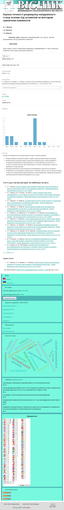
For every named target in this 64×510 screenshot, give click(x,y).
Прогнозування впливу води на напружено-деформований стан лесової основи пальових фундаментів (31, 208)
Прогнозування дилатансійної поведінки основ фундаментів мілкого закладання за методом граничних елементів (32, 188)
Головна (5, 8)
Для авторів (6, 328)
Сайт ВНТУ (6, 321)
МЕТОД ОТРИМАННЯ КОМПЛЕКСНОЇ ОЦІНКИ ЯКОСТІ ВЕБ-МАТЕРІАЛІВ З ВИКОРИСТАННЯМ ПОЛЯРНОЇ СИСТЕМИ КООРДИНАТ (32, 241)
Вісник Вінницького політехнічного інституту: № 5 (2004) (33, 228)
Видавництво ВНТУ (8, 309)
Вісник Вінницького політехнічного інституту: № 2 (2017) (26, 249)
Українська (9, 283)
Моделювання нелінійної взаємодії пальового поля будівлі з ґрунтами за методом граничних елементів (32, 226)
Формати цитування (9, 87)
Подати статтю (9, 298)
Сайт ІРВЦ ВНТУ (7, 317)
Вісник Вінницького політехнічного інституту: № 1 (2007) (33, 222)
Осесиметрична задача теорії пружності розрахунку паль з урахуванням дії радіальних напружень (34, 202)
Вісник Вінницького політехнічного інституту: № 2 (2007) (30, 210)
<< (4, 252)
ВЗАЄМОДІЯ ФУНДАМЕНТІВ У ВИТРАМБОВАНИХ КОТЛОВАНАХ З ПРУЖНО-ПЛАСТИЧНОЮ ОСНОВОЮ (32, 246)
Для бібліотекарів (8, 331)
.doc (23, 291)
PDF (6, 56)
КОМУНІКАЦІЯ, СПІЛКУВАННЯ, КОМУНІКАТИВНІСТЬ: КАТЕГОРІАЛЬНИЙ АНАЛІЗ (26, 383)
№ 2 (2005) (20, 8)
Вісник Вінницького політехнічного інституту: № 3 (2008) (32, 217)
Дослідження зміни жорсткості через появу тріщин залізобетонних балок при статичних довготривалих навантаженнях (33, 220)
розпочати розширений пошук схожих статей (32, 270)
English (8, 279)
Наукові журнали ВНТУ (10, 306)
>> (13, 252)
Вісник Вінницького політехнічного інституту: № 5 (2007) (31, 265)
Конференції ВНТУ (8, 313)
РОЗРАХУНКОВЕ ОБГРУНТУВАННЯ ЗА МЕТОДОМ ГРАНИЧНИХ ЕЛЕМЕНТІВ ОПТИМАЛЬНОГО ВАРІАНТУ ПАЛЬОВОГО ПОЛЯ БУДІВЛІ (33, 233)
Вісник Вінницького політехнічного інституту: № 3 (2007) (30, 204)
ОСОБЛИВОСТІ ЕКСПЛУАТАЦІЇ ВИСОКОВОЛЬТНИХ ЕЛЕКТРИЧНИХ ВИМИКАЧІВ (26, 395)
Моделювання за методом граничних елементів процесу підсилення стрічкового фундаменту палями (33, 215)
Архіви (12, 8)
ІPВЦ (16, 507)
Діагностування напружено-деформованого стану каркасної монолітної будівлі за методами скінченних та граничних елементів (33, 195)
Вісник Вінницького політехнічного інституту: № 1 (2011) (36, 243)
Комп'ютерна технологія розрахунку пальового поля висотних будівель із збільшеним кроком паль (33, 263)
